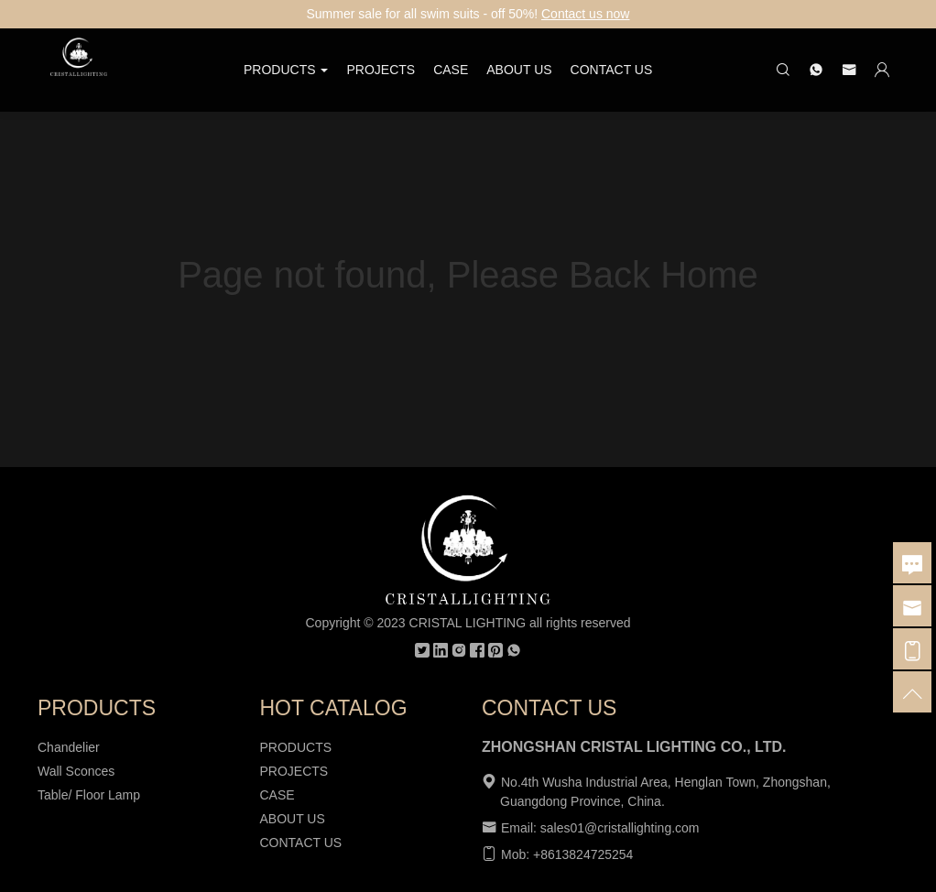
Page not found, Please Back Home (468, 275)
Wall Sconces (76, 771)
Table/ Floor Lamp (89, 795)
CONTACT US (612, 69)
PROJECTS (380, 69)
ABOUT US (518, 69)
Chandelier (69, 747)
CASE (450, 69)
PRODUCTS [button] (286, 69)
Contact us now (585, 13)
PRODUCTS (296, 747)
